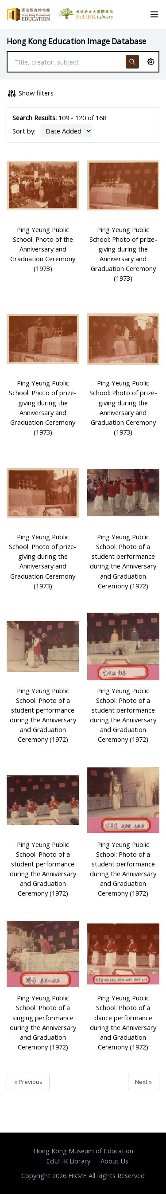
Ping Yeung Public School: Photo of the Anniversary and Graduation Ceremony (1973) (42, 249)
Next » (143, 1082)
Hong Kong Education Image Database (76, 41)
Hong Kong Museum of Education (83, 1150)
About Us (114, 1160)
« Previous (28, 1082)
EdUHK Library (68, 1160)
